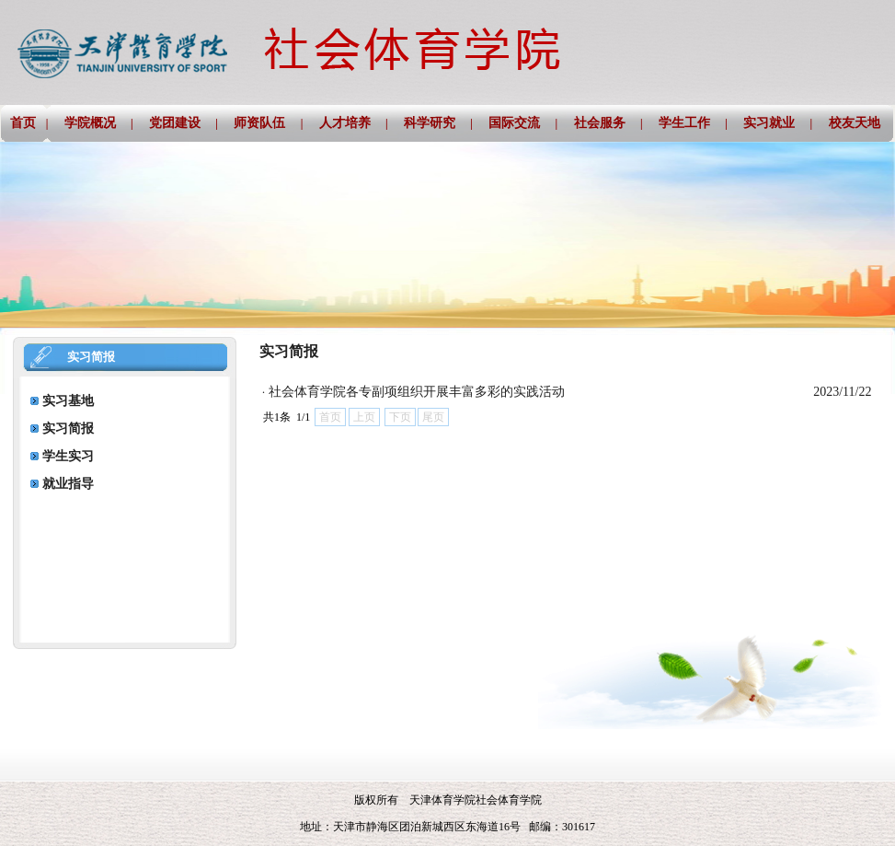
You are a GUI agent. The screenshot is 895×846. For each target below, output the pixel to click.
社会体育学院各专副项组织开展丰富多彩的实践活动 (417, 392)
